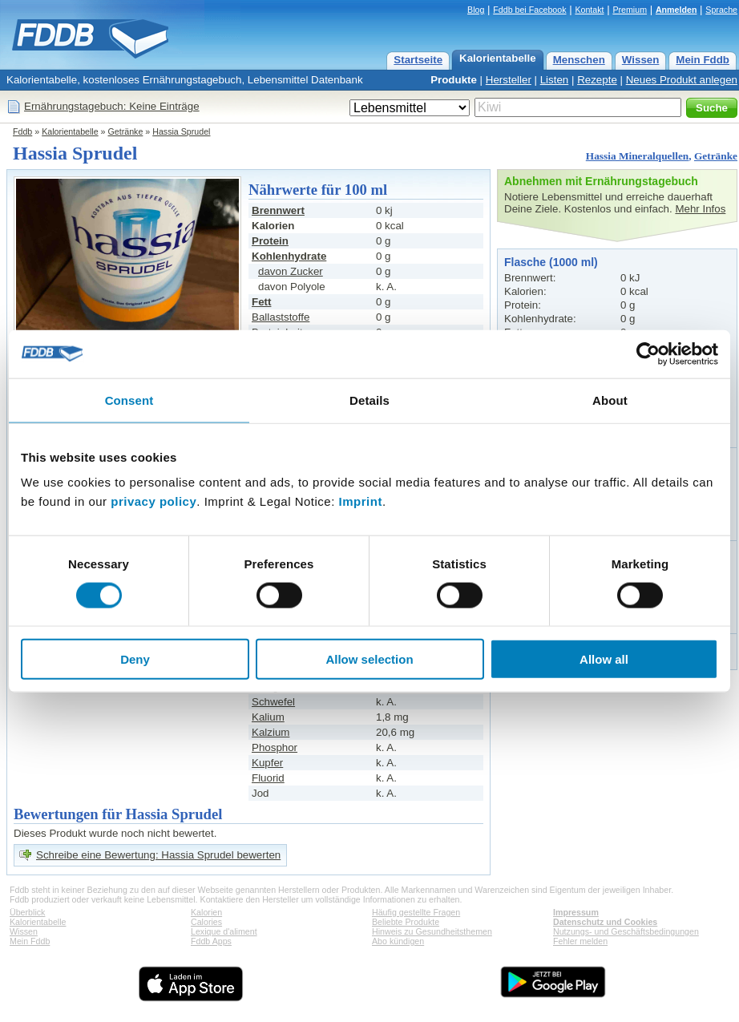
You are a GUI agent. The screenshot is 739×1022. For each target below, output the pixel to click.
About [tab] (610, 399)
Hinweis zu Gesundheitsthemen (432, 931)
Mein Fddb (702, 60)
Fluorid (268, 778)
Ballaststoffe (280, 317)
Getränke (125, 131)
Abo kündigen (398, 941)
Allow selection (369, 659)
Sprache (721, 9)
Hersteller (508, 80)
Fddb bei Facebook (529, 9)
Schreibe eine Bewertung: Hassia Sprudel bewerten (158, 855)
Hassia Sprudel (181, 131)
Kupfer (267, 763)
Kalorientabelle (497, 58)
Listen (554, 80)
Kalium (268, 717)
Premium (629, 9)
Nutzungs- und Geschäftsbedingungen (626, 931)
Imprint (360, 501)
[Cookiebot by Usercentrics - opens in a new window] (648, 353)
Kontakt (589, 9)
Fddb (22, 131)
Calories (206, 922)
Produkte (453, 80)
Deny (135, 659)
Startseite (418, 60)
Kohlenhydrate (289, 256)
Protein (270, 241)
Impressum (576, 912)
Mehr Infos (700, 209)
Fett (261, 302)
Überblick (27, 912)
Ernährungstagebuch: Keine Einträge (112, 106)
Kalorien (206, 912)
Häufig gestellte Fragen (416, 912)
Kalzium (270, 732)
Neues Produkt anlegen (681, 80)
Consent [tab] (129, 399)
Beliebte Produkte (405, 922)
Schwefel (273, 702)
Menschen (579, 60)
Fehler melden (580, 941)
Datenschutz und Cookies (605, 922)
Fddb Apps (211, 941)
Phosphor (274, 747)
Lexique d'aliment (224, 931)
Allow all (603, 659)
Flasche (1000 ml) (551, 262)
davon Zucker (290, 271)
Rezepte (597, 80)
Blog (475, 9)
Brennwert (278, 210)
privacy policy (153, 501)
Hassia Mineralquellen (637, 156)
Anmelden (676, 9)
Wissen (641, 60)
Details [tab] (369, 399)
